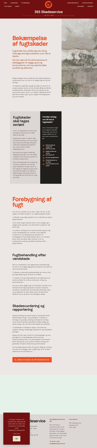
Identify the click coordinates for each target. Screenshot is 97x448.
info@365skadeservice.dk (57, 443)
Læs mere (16, 434)
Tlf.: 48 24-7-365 (54, 441)
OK (16, 439)
